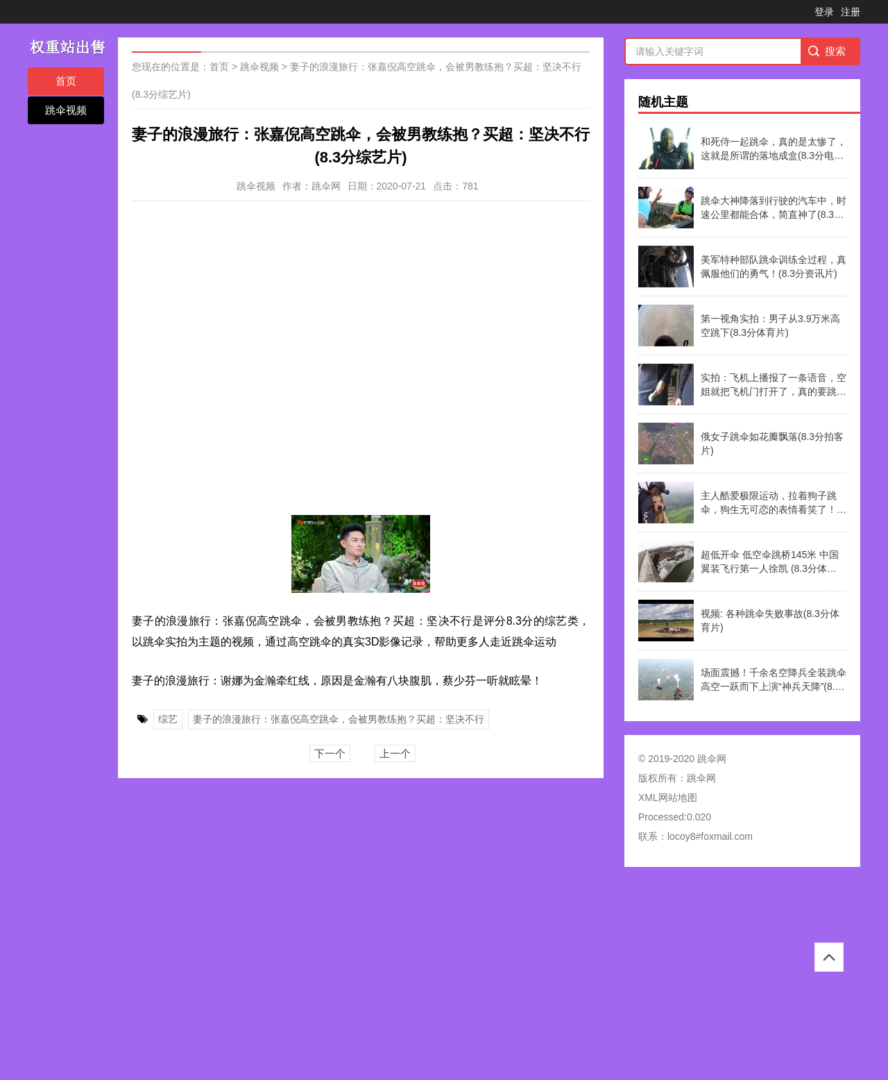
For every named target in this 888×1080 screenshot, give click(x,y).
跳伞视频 (66, 110)
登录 (824, 11)
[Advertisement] (416, 978)
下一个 (329, 753)
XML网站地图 (667, 797)
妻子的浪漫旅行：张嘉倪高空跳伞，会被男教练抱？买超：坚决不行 (338, 719)
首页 (66, 81)
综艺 (168, 719)
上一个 (395, 753)
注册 (850, 11)
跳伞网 (701, 778)
